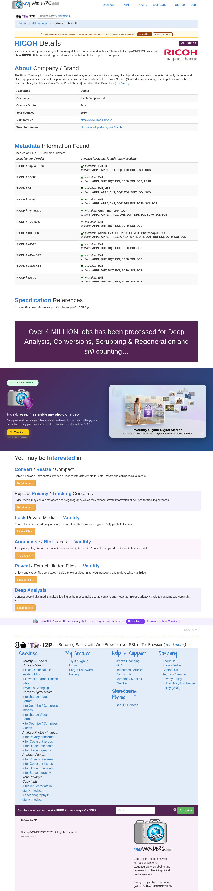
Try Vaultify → (144, 34)
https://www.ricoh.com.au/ (96, 119)
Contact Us (123, 674)
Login (194, 4)
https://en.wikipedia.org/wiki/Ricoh (101, 127)
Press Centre (171, 665)
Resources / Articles (129, 670)
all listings (188, 43)
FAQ (119, 665)
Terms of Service (174, 674)
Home (22, 23)
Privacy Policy (172, 679)
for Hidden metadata (39, 746)
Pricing (142, 4)
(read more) (122, 83)
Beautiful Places (127, 705)
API (128, 4)
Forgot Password (81, 670)
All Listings (39, 23)
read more (63, 16)
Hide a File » (25, 531)
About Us (168, 661)
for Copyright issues (39, 741)
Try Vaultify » (25, 555)
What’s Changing (37, 688)
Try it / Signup (78, 661)
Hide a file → (135, 621)
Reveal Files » (26, 579)
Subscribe (186, 810)
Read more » (25, 483)
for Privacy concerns (39, 737)
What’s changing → (163, 34)
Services (110, 4)
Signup (180, 4)
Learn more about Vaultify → (163, 621)
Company (161, 4)
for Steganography (38, 750)
